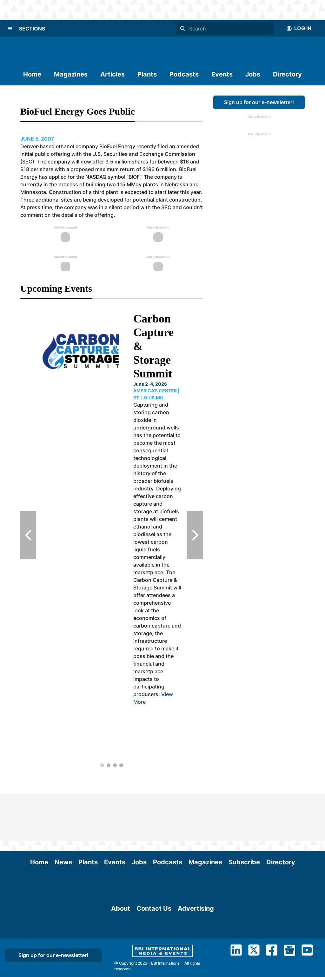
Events (222, 74)
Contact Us (153, 933)
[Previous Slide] (28, 535)
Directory (287, 74)
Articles (112, 74)
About (120, 933)
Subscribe (244, 814)
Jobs (252, 74)
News (63, 814)
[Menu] (10, 28)
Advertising (196, 933)
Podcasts (184, 74)
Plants (147, 74)
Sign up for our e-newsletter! (259, 102)
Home (32, 74)
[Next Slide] (195, 535)
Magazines (71, 74)
